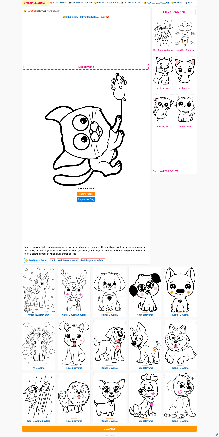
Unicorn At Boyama (38, 315)
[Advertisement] (86, 41)
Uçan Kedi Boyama (185, 50)
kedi (52, 260)
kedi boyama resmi (68, 260)
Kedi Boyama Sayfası (163, 50)
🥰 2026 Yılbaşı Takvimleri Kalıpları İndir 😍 (86, 17)
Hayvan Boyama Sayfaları (49, 11)
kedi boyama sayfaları (92, 260)
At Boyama (39, 368)
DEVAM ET (109, 429)
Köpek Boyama (74, 368)
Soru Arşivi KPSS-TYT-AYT (165, 171)
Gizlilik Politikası (109, 436)
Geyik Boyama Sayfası (74, 315)
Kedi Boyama (163, 88)
